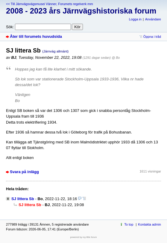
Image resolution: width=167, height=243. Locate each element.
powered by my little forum (83, 237)
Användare (153, 19)
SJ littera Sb (22, 198)
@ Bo (116, 57)
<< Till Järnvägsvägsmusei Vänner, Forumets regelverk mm (49, 4)
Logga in (135, 19)
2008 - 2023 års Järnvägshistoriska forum (81, 11)
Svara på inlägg (24, 172)
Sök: (10, 27)
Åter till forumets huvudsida (36, 36)
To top (128, 224)
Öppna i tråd (152, 36)
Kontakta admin (149, 224)
